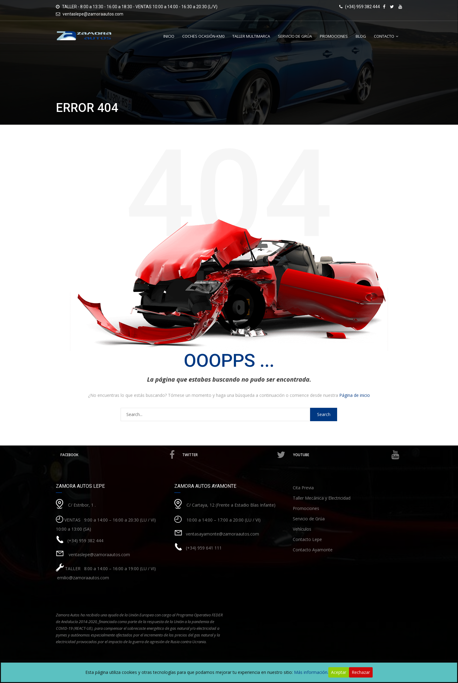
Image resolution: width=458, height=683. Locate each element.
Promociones (334, 36)
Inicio (168, 36)
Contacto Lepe (307, 539)
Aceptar (338, 672)
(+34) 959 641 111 (204, 548)
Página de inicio (354, 395)
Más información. (311, 672)
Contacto (384, 36)
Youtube (346, 455)
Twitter (234, 455)
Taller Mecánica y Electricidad (321, 498)
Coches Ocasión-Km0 (203, 36)
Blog (361, 36)
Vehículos (302, 529)
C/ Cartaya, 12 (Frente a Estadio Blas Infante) (230, 505)
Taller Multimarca (251, 36)
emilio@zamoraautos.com (82, 578)
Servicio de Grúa (295, 36)
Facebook (118, 455)
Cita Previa (303, 488)
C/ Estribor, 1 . (82, 505)
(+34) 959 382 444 (85, 540)
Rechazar (361, 672)
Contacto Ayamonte (313, 550)
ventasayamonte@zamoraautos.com (222, 534)
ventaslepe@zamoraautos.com (93, 14)
